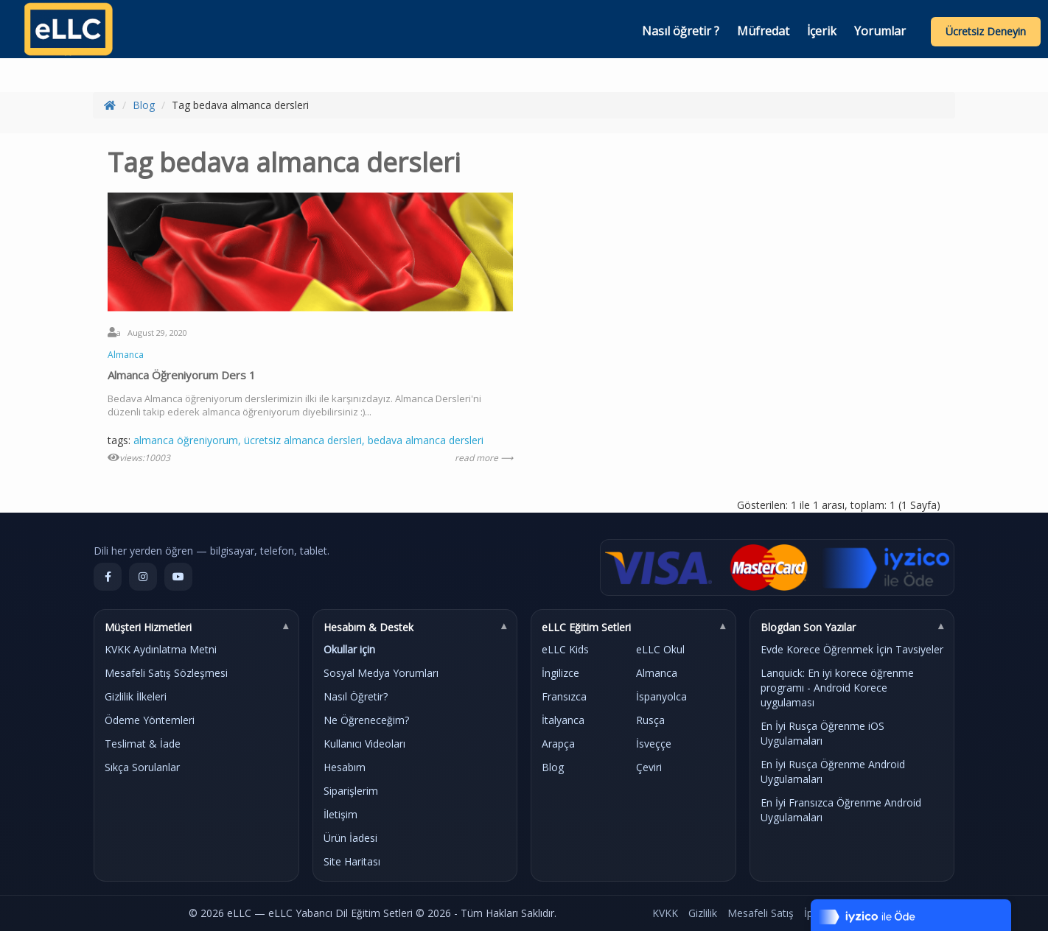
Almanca (126, 354)
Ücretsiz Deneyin (986, 31)
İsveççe (653, 744)
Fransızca (564, 696)
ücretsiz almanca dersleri (303, 440)
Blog (144, 105)
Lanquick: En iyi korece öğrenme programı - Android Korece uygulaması (837, 687)
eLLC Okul (660, 649)
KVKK (665, 913)
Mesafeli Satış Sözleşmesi (166, 673)
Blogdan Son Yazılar (808, 627)
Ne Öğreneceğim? (366, 720)
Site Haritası (352, 861)
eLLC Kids (565, 649)
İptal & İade (831, 913)
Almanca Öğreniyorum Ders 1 (182, 375)
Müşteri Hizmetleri (148, 627)
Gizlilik (702, 913)
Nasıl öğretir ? (680, 31)
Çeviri (649, 767)
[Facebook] (108, 577)
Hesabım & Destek (368, 627)
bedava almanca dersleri (425, 440)
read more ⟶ (484, 458)
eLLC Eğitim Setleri (586, 627)
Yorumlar (880, 31)
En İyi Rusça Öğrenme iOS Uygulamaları (822, 733)
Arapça (558, 744)
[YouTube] (178, 577)
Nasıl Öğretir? (356, 696)
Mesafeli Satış (760, 913)
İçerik (821, 31)
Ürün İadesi (350, 838)
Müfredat (763, 31)
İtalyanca (563, 720)
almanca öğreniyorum (185, 440)
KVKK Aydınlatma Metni (161, 649)
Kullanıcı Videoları (364, 744)
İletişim (340, 814)
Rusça (650, 720)
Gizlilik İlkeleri (136, 696)
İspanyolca (661, 696)
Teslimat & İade (143, 744)
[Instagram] (143, 577)
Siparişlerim (351, 791)
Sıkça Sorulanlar (142, 767)
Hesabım (345, 767)
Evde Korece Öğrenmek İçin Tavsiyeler (852, 649)
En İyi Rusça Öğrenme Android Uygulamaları (833, 771)
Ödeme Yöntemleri (150, 720)
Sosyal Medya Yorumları (381, 673)
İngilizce (560, 673)
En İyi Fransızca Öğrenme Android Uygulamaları (841, 809)
